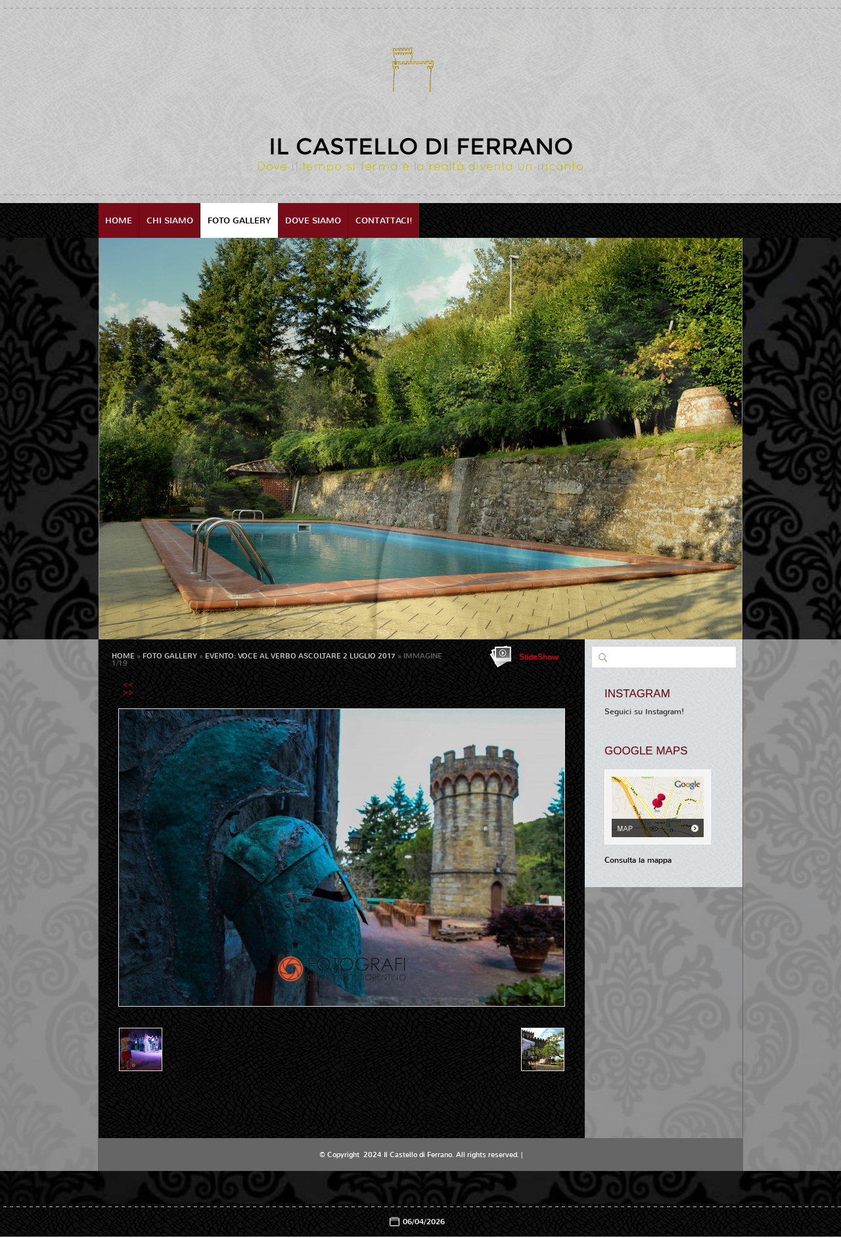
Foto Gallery (239, 220)
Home (118, 220)
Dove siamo (313, 220)
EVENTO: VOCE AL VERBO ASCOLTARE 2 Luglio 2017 (300, 656)
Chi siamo (170, 220)
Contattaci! (384, 220)
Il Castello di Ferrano (421, 146)
